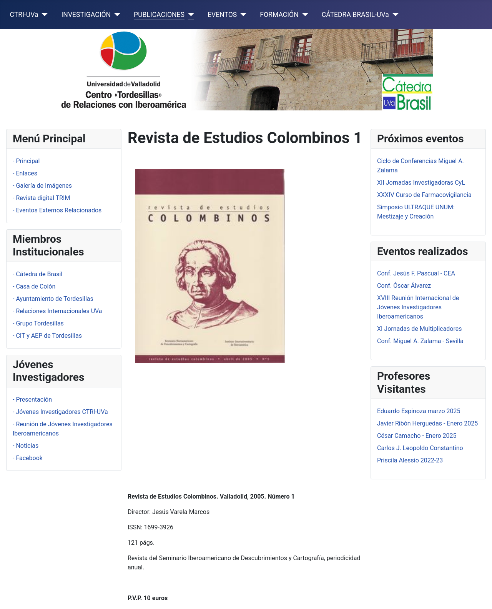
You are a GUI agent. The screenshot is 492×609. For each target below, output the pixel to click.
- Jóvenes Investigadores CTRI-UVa (60, 411)
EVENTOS (222, 14)
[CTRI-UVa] (43, 15)
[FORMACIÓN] (303, 15)
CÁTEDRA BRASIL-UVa (355, 14)
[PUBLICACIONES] (189, 15)
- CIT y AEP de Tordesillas (47, 335)
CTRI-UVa (24, 14)
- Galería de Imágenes (42, 185)
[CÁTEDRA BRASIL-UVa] (394, 15)
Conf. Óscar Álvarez (404, 285)
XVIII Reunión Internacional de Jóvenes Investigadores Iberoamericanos (418, 307)
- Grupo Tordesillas (38, 323)
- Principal (26, 161)
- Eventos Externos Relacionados (57, 210)
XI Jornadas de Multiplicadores (419, 328)
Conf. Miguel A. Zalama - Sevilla (420, 341)
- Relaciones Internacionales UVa (57, 311)
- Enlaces (25, 173)
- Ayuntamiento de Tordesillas (53, 298)
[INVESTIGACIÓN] (115, 15)
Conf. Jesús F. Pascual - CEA (416, 273)
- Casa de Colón (34, 286)
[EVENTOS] (241, 15)
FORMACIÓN (279, 14)
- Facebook (28, 458)
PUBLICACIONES (159, 14)
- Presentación (32, 399)
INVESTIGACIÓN (86, 14)
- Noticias (25, 445)
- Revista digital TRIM (41, 198)
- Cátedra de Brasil (37, 274)
